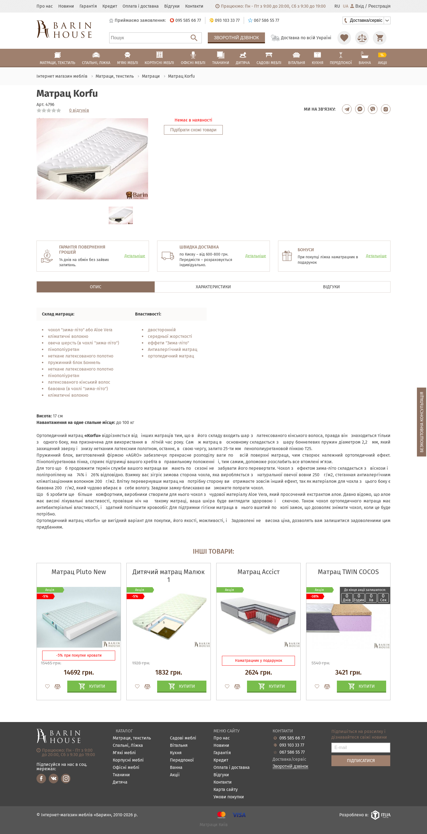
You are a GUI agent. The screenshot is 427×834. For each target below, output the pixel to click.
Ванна (176, 767)
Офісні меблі (126, 767)
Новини (66, 6)
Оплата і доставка (141, 6)
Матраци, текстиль (132, 738)
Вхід (357, 6)
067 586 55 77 (292, 752)
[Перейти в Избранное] (344, 38)
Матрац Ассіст (258, 572)
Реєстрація (379, 6)
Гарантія (88, 6)
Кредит (109, 6)
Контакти (194, 6)
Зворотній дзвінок (236, 37)
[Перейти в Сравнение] (362, 38)
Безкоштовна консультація (421, 422)
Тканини (121, 775)
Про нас (44, 6)
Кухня (176, 753)
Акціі (175, 775)
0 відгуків (79, 110)
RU (337, 6)
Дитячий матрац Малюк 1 (169, 576)
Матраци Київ (214, 825)
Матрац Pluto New (78, 572)
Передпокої (182, 760)
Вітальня (179, 745)
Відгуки (172, 6)
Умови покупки (228, 797)
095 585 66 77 (292, 738)
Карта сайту (225, 789)
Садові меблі (183, 738)
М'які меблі (124, 753)
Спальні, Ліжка (128, 745)
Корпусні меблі (128, 760)
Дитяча (120, 782)
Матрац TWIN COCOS (348, 572)
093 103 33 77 (291, 745)
